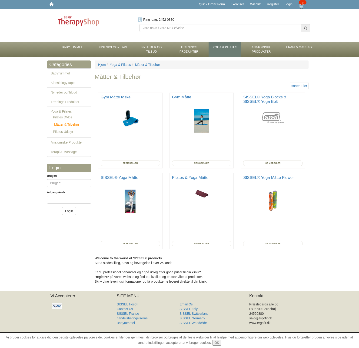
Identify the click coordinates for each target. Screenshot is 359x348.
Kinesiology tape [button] (113, 47)
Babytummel (126, 323)
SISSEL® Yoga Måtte (120, 177)
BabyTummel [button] (72, 47)
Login (289, 4)
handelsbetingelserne (132, 318)
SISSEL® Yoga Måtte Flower (269, 177)
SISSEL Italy (189, 309)
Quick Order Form (212, 4)
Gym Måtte (182, 97)
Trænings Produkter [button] (189, 49)
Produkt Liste (189, 327)
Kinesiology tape (63, 83)
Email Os (186, 304)
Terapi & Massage (64, 152)
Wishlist (255, 4)
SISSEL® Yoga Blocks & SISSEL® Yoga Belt (264, 99)
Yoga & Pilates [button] (225, 47)
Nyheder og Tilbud (64, 92)
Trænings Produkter (65, 102)
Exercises (237, 4)
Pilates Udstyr (63, 132)
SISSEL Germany (192, 318)
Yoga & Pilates (61, 111)
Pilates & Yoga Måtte (191, 177)
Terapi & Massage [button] (299, 47)
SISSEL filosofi (127, 304)
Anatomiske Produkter (67, 142)
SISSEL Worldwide (193, 323)
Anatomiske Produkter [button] (261, 49)
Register (273, 4)
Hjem (102, 65)
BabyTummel (60, 73)
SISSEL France (128, 313)
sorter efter (299, 86)
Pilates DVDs (62, 117)
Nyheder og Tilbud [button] (151, 49)
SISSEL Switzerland (194, 313)
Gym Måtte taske (116, 97)
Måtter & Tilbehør (66, 124)
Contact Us (125, 309)
